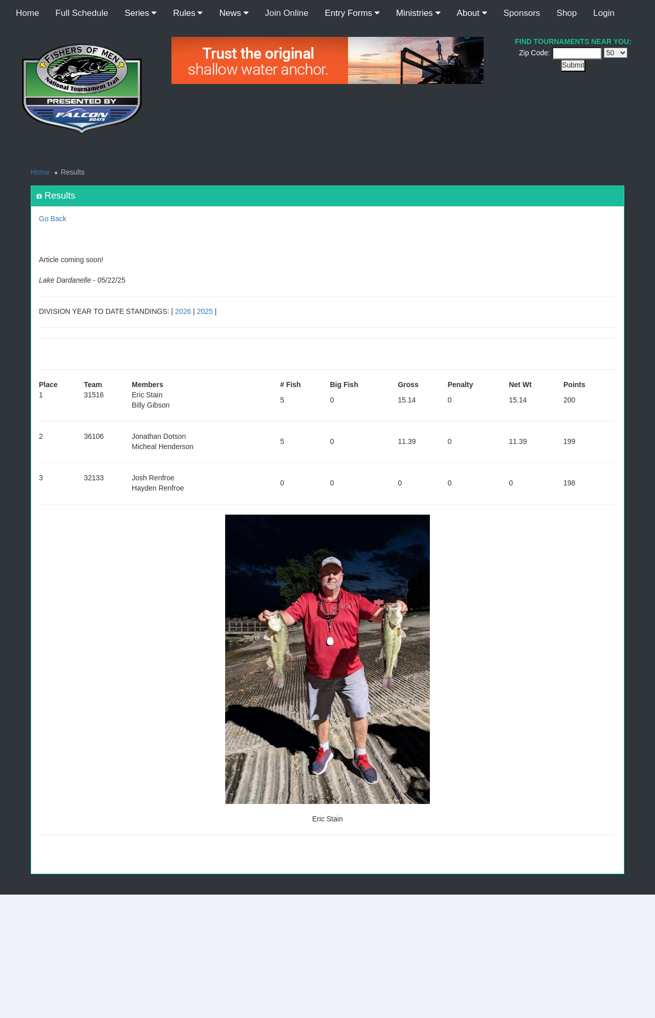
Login (604, 13)
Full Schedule (81, 13)
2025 (205, 311)
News (233, 13)
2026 (183, 311)
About (472, 13)
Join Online (287, 13)
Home (27, 13)
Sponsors (522, 13)
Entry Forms (352, 13)
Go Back (53, 219)
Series (140, 13)
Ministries (418, 13)
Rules (188, 13)
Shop (567, 13)
